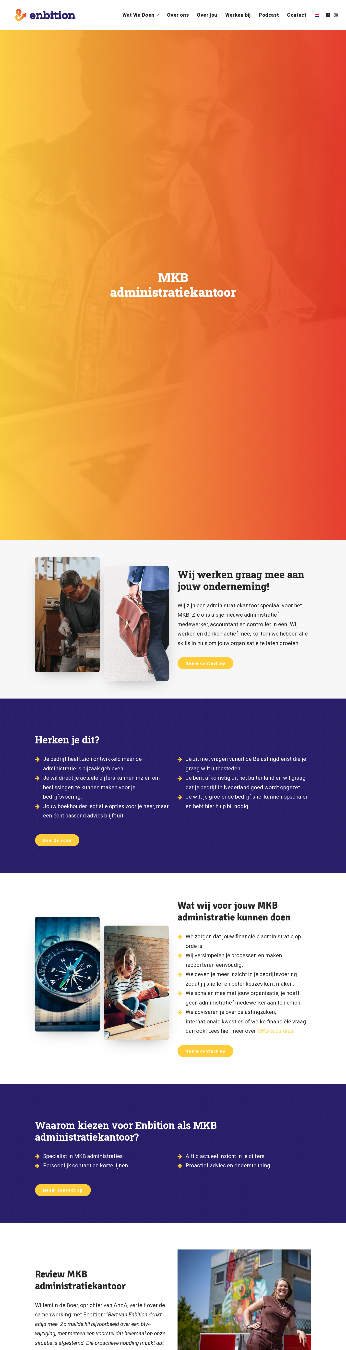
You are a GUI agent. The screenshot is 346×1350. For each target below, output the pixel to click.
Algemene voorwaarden (95, 1340)
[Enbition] (39, 15)
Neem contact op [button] (205, 200)
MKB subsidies (275, 568)
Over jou (207, 15)
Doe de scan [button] (57, 377)
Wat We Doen (140, 15)
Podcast (269, 15)
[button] (328, 15)
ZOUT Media (66, 1340)
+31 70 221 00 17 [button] (224, 1269)
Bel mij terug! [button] (210, 1290)
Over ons (178, 15)
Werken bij (238, 15)
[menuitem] (140, 15)
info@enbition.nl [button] (225, 1249)
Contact (296, 15)
